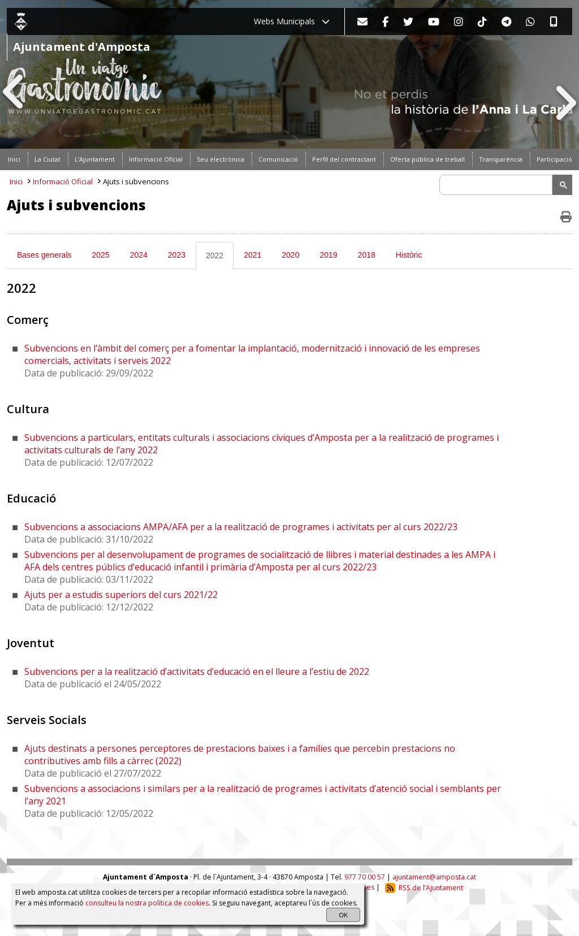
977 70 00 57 (364, 877)
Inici (16, 181)
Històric (409, 254)
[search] (497, 184)
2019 (328, 254)
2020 (290, 254)
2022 (214, 255)
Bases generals (44, 254)
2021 (252, 254)
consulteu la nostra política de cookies (147, 903)
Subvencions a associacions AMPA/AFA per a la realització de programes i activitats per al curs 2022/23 (240, 527)
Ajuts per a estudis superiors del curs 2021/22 (121, 594)
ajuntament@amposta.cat (434, 877)
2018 (366, 254)
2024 (139, 254)
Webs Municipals (292, 21)
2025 (101, 254)
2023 (176, 254)
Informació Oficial (63, 181)
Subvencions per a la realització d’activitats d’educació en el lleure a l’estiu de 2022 (196, 671)
